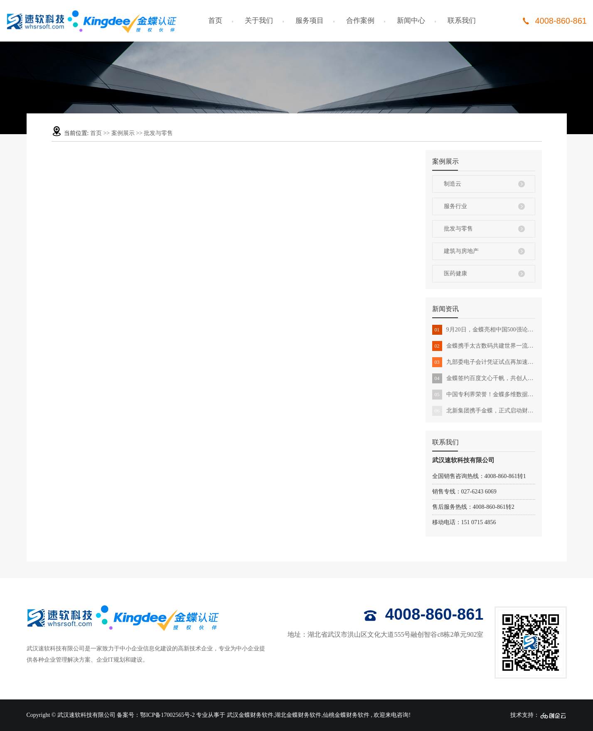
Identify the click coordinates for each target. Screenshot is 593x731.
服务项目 (309, 21)
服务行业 (455, 206)
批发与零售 (158, 133)
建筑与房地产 (461, 251)
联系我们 (462, 21)
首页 (215, 21)
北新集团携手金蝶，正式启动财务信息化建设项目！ (483, 411)
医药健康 (455, 273)
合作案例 (360, 21)
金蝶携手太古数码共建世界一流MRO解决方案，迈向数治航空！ (483, 346)
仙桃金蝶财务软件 (346, 715)
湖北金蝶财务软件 (298, 715)
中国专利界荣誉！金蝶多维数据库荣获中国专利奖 (483, 395)
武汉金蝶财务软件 (250, 715)
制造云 (452, 184)
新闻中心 (411, 21)
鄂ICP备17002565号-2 (167, 715)
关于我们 (259, 21)
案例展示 (123, 133)
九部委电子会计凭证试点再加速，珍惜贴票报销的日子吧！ (483, 362)
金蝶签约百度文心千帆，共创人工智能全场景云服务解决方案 (483, 378)
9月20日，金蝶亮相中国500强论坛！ (483, 330)
